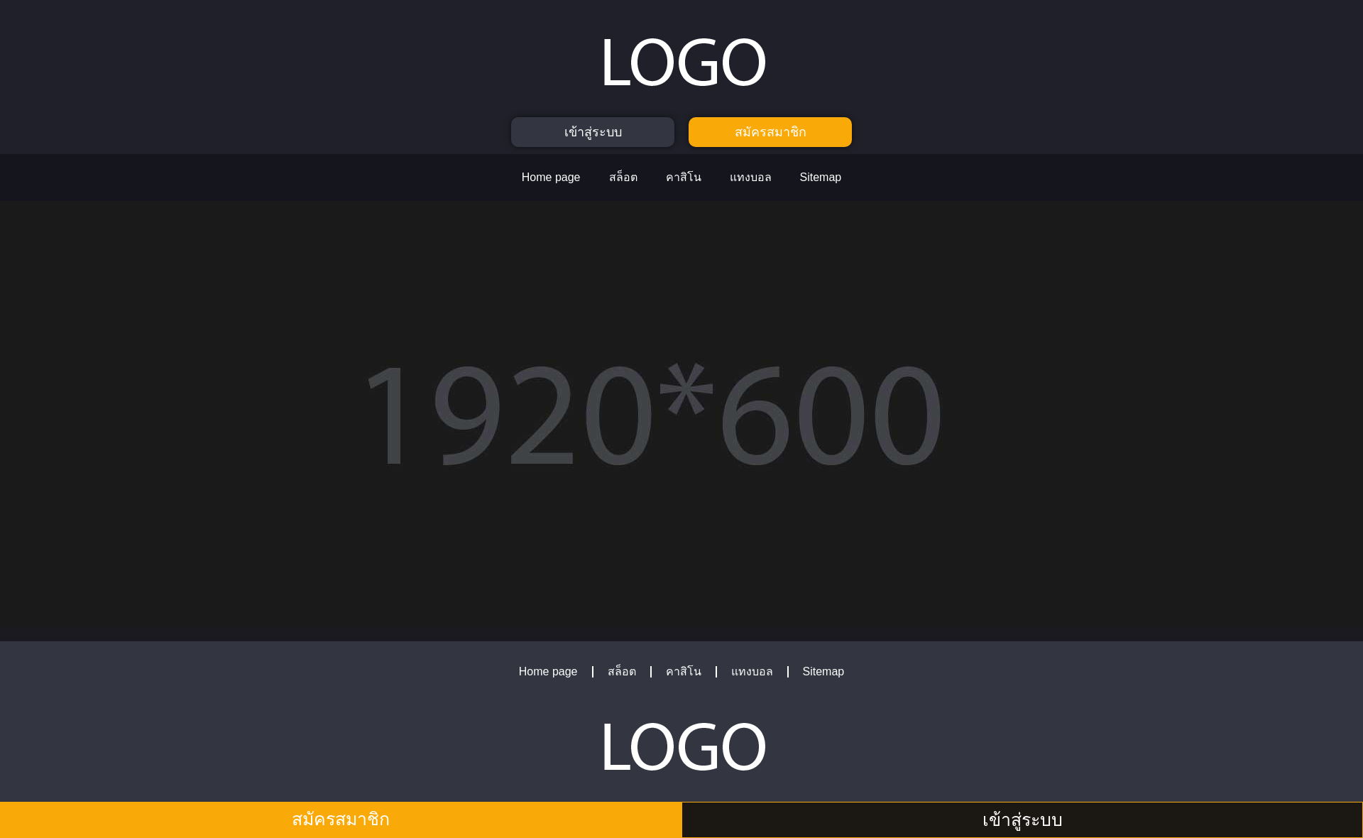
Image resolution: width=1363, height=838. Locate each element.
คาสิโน (683, 177)
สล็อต (623, 177)
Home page (551, 177)
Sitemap (821, 177)
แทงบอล (751, 177)
